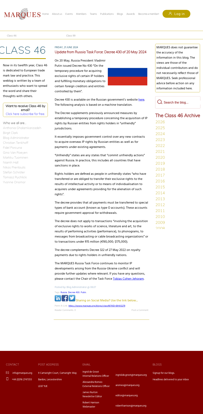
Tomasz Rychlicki (15, 177)
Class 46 (11, 36)
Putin (83, 292)
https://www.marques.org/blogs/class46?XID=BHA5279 (97, 306)
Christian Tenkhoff (15, 143)
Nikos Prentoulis (14, 167)
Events (69, 14)
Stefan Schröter (14, 172)
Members (81, 14)
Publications (107, 14)
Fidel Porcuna (12, 148)
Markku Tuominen (15, 157)
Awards (130, 14)
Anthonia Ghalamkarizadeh (22, 128)
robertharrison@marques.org (131, 406)
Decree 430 (74, 292)
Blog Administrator (16, 138)
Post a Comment (140, 310)
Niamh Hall (10, 162)
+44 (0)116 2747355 (22, 380)
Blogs (120, 14)
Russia (64, 292)
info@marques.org (22, 373)
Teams (93, 14)
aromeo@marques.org (127, 385)
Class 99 (70, 36)
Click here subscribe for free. (25, 114)
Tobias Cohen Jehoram (128, 278)
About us (57, 14)
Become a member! (148, 14)
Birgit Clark (10, 133)
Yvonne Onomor (14, 182)
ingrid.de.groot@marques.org (131, 375)
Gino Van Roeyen (15, 152)
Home (45, 14)
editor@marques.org (127, 395)
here (141, 99)
